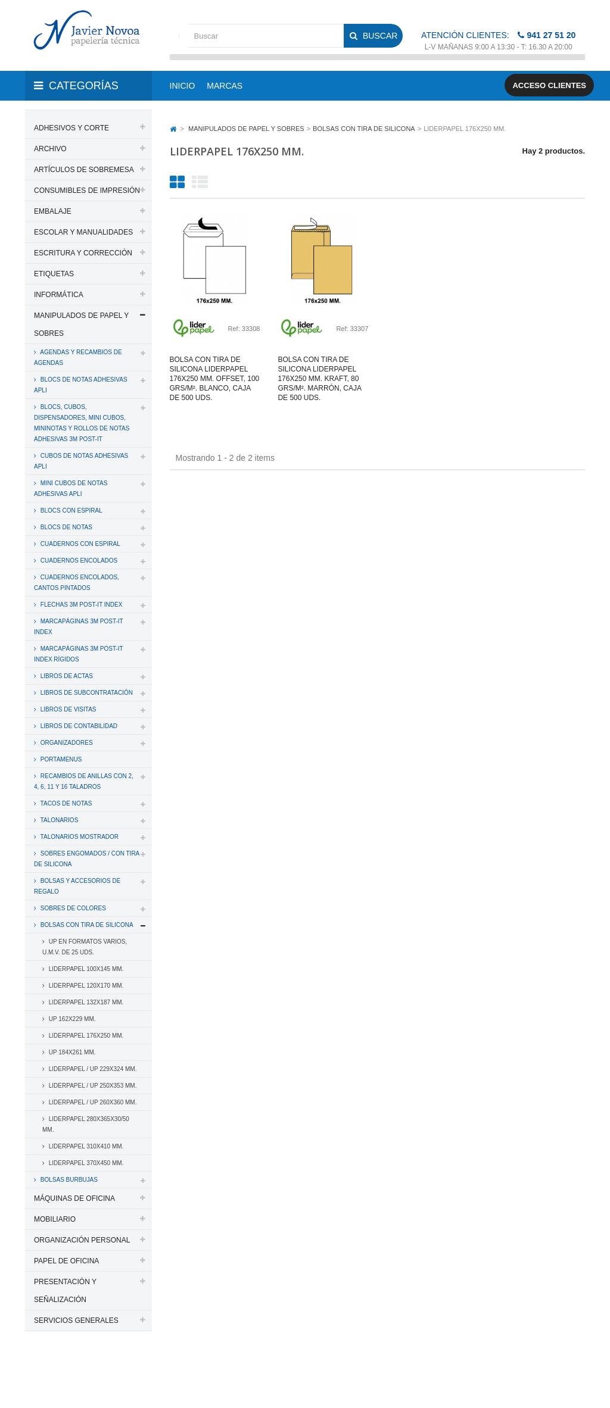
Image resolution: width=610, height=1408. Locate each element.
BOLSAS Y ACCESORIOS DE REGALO (77, 886)
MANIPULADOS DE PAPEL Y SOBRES (81, 324)
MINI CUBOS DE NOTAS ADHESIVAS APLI (70, 488)
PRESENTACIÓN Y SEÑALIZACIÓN (65, 1291)
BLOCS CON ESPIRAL (70, 510)
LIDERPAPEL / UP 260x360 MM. (91, 1102)
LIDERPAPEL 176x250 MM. (85, 1035)
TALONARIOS (58, 820)
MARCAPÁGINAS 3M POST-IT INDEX (78, 626)
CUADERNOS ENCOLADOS (78, 560)
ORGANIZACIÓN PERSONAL (82, 1240)
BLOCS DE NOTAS (65, 527)
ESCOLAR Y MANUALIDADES (83, 232)
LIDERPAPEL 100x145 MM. (85, 969)
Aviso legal (84, 1383)
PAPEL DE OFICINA (66, 1261)
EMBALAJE (52, 211)
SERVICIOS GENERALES (76, 1320)
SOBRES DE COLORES (72, 908)
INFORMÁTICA (58, 295)
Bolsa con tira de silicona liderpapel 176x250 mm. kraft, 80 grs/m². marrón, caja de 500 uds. (319, 378)
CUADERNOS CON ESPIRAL (79, 544)
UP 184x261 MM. (71, 1052)
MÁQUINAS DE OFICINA (74, 1198)
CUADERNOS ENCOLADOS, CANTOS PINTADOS (76, 582)
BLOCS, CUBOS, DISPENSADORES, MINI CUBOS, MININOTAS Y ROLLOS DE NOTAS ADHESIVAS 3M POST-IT (81, 423)
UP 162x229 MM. (71, 1019)
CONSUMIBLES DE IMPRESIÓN (87, 190)
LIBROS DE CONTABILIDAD (78, 726)
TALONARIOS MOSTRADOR (79, 836)
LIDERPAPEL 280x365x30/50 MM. (85, 1124)
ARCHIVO (50, 149)
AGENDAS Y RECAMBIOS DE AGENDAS (78, 357)
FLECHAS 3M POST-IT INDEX (80, 604)
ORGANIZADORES (66, 742)
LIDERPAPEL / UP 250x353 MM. (91, 1085)
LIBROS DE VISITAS (68, 709)
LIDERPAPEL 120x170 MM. (85, 985)
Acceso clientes (549, 85)
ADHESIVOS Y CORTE (71, 128)
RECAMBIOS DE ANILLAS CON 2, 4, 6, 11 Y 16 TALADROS (83, 781)
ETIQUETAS (54, 274)
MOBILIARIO (55, 1219)
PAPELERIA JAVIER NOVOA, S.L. (106, 1368)
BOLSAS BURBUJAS (68, 1179)
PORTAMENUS (60, 759)
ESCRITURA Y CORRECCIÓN (83, 253)
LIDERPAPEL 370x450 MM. (85, 1163)
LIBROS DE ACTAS (66, 676)
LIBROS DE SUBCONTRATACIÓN (86, 692)
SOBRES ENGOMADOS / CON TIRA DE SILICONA (86, 858)
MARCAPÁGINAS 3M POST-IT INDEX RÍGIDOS (78, 654)
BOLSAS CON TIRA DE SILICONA (86, 925)
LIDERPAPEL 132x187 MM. (85, 1002)
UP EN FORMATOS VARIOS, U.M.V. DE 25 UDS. (84, 947)
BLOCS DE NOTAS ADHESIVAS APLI (80, 385)
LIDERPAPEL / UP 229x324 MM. (91, 1069)
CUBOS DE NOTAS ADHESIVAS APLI (81, 461)
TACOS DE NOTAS (65, 803)
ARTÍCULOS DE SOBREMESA (84, 170)
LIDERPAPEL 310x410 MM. (85, 1146)
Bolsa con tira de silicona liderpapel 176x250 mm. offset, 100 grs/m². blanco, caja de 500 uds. (215, 378)
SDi (569, 1368)
